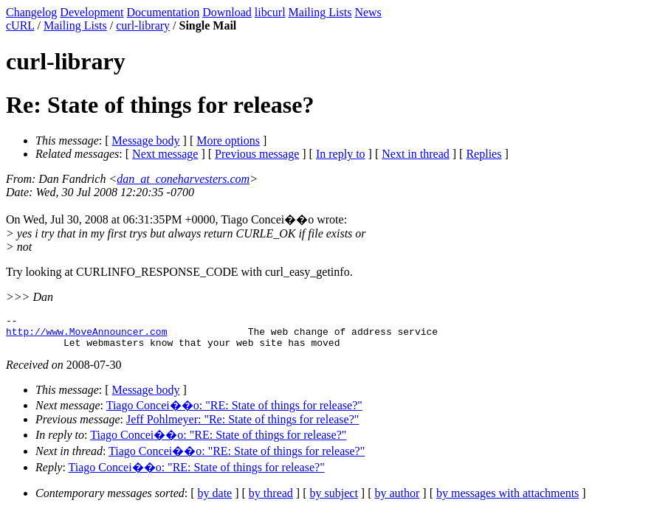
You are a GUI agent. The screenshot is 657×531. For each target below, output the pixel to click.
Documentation (163, 12)
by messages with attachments (507, 499)
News (367, 12)
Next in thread (416, 154)
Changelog (31, 12)
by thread (271, 499)
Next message (165, 154)
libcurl (270, 12)
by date (215, 499)
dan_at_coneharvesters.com (183, 179)
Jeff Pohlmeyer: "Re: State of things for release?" (242, 426)
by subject (334, 499)
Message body (146, 140)
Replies (483, 154)
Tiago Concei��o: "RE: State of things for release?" (234, 412)
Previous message (257, 154)
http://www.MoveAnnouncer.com (86, 335)
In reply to (340, 154)
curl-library (143, 25)
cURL (20, 25)
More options (228, 140)
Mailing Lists (320, 12)
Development (91, 12)
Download (227, 12)
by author (396, 499)
